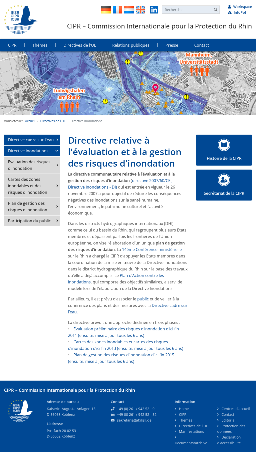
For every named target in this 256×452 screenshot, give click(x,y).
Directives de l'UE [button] (80, 45)
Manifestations (191, 431)
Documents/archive (191, 443)
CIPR (182, 414)
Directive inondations (28, 151)
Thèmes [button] (40, 45)
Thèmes (185, 420)
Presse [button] (172, 45)
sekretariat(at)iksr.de (134, 420)
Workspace (240, 6)
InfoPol (237, 12)
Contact (227, 414)
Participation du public (29, 221)
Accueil (30, 121)
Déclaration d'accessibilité (229, 440)
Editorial (228, 420)
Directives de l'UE (53, 121)
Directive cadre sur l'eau (31, 140)
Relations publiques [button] (131, 45)
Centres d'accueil (235, 408)
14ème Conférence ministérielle (152, 249)
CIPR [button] (12, 45)
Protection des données (231, 429)
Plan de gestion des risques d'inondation (27, 207)
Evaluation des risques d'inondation (29, 165)
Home (183, 408)
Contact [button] (201, 45)
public (143, 299)
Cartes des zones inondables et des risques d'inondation (27, 186)
